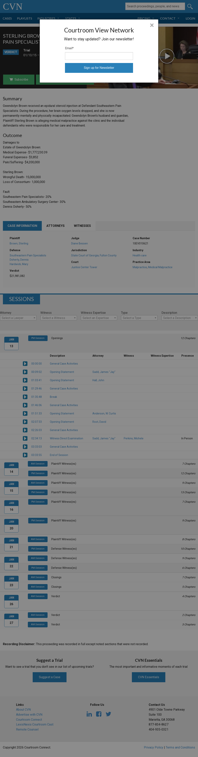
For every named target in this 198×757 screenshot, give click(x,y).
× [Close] (152, 25)
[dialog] (99, 51)
